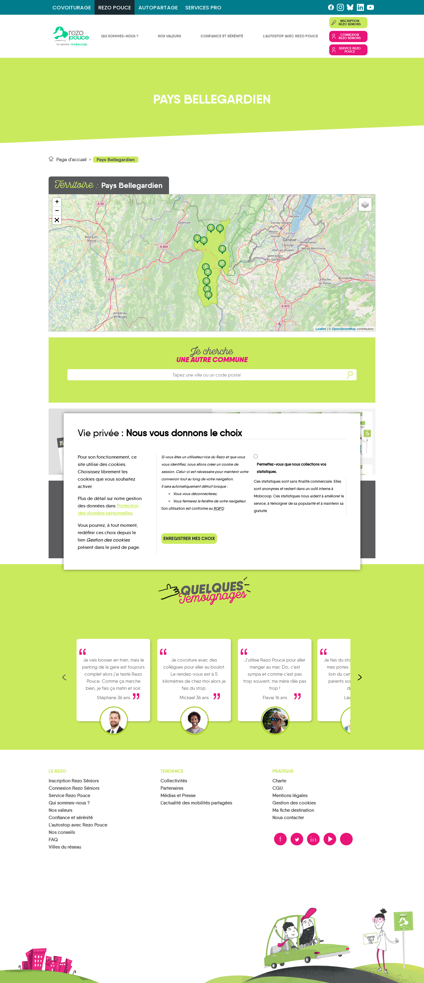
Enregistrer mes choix (189, 538)
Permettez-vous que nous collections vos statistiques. (291, 468)
